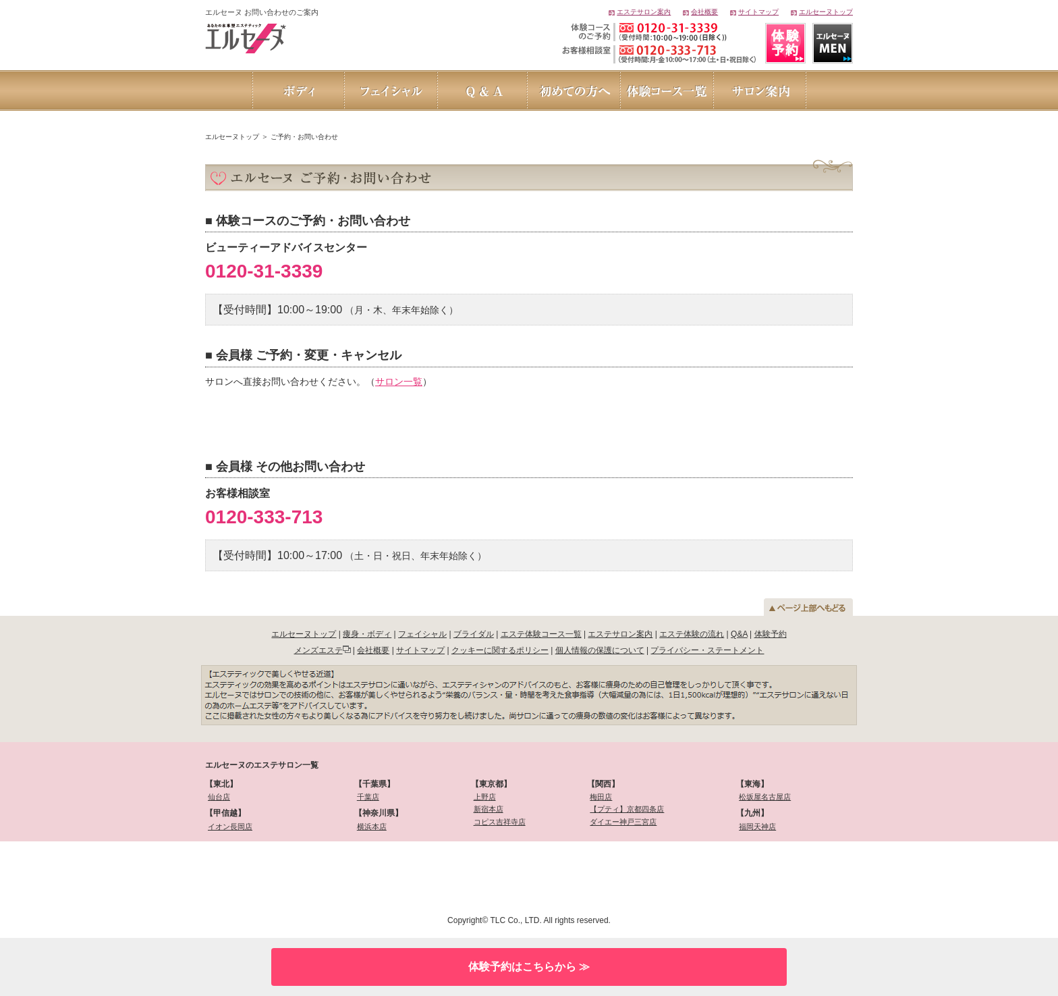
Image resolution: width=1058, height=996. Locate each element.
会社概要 (704, 12)
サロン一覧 (398, 381)
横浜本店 (372, 826)
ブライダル (473, 634)
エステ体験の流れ (691, 634)
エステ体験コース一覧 (541, 634)
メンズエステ (318, 650)
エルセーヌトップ (826, 12)
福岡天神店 (757, 826)
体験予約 (770, 634)
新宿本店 (488, 809)
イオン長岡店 (230, 826)
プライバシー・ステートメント (707, 650)
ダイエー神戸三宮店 (623, 822)
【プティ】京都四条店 (627, 809)
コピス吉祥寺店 (500, 822)
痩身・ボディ (367, 634)
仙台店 (219, 797)
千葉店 (368, 797)
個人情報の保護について (599, 650)
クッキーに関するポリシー (500, 650)
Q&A (739, 634)
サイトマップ (758, 12)
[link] (277, 876)
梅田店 (601, 797)
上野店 (485, 797)
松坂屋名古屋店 (765, 797)
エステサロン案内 (644, 12)
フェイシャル (422, 634)
